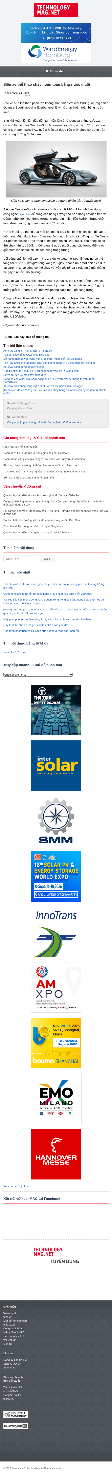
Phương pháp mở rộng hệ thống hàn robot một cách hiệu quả (40, 465)
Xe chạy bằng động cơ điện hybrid (24, 366)
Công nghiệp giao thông (21, 422)
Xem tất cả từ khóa (14, 652)
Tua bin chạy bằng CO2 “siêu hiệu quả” (26, 354)
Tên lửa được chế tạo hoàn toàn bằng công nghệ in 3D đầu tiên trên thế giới (49, 362)
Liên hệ (7, 1343)
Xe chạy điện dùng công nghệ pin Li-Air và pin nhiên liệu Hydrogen (43, 386)
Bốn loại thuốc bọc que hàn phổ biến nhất (28, 477)
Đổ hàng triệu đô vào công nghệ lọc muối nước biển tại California (42, 358)
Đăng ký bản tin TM (15, 1359)
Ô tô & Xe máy (72, 422)
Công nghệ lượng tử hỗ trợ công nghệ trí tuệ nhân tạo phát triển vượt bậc (47, 593)
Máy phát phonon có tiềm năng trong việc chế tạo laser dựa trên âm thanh (47, 619)
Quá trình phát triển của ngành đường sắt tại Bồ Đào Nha (38, 532)
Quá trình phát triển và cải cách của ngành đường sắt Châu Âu (41, 495)
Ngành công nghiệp (49, 422)
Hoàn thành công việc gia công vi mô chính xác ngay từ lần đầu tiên (44, 459)
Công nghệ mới (16, 408)
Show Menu (56, 71)
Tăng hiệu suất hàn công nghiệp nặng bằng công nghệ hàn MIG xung (44, 471)
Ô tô (29, 408)
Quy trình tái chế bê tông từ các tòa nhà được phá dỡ (35, 625)
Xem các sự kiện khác (16, 1186)
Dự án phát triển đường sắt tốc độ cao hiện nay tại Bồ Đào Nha (41, 520)
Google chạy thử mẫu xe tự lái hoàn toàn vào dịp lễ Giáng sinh (41, 370)
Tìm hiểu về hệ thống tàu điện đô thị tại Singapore (33, 526)
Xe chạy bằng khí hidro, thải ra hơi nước (27, 350)
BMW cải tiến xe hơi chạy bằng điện (24, 374)
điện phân (25, 214)
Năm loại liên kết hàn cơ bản (20, 446)
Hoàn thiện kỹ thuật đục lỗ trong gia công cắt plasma (35, 452)
